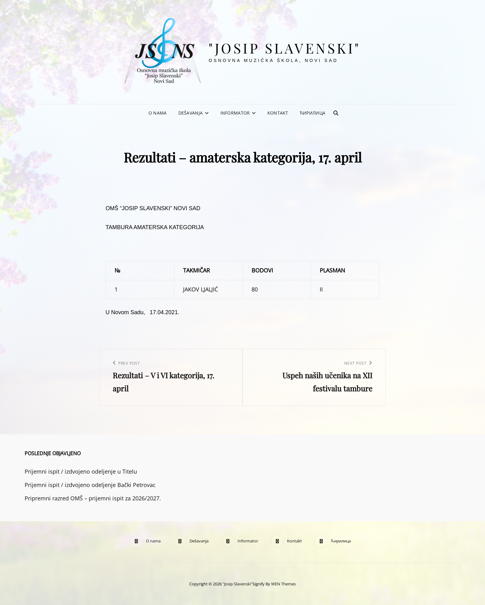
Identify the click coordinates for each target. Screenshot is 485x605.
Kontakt (277, 113)
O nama (157, 113)
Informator (235, 113)
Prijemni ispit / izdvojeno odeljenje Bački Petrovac (90, 485)
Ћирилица (312, 113)
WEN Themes (283, 584)
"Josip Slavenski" (285, 48)
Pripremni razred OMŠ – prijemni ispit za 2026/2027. (93, 498)
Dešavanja (190, 113)
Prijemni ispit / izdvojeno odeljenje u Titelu (81, 471)
